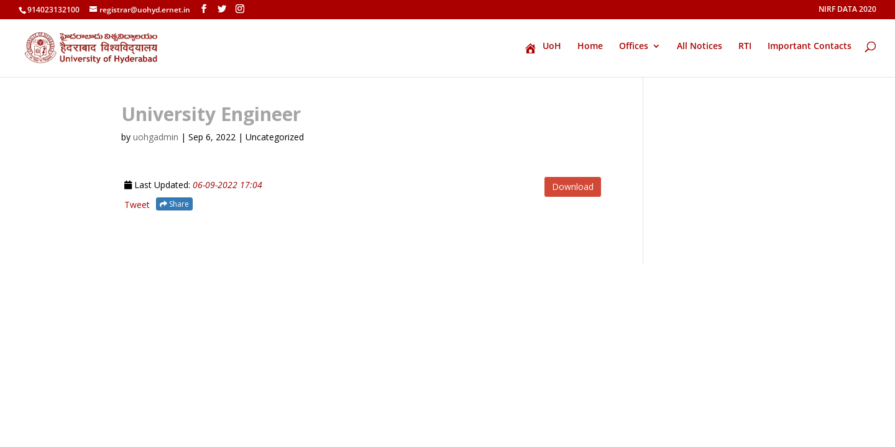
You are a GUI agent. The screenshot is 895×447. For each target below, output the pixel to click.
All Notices (699, 47)
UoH (543, 48)
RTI (744, 47)
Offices (633, 47)
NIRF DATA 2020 (847, 10)
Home (590, 47)
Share (174, 204)
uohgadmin (155, 137)
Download (573, 186)
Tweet (137, 204)
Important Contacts (809, 47)
